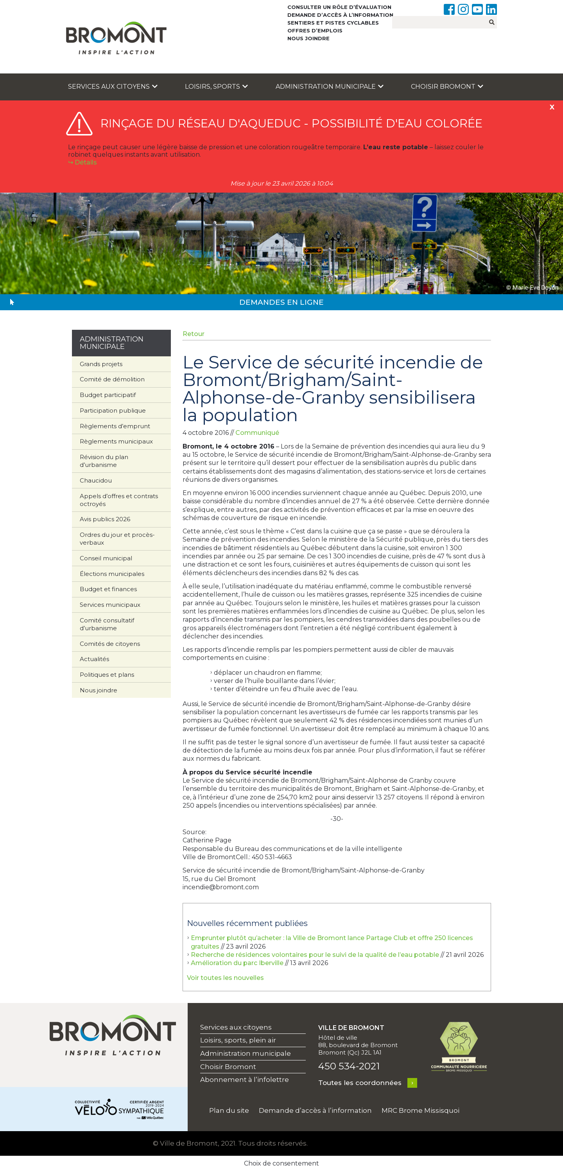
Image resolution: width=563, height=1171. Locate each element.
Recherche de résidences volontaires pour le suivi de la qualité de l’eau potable (315, 954)
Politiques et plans (107, 674)
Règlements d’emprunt (115, 426)
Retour (193, 334)
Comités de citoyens (110, 643)
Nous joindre (308, 38)
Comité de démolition (112, 379)
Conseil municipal (106, 558)
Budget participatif (108, 395)
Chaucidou (96, 480)
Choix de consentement (281, 1163)
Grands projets (101, 364)
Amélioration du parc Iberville (237, 963)
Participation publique (113, 410)
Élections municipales (112, 573)
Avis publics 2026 (105, 519)
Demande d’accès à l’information (340, 15)
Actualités (94, 659)
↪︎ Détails (82, 162)
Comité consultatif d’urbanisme (107, 624)
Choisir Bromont (447, 86)
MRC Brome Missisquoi (420, 1110)
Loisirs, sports (216, 86)
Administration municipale (330, 86)
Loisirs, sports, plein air (238, 1040)
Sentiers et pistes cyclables (333, 23)
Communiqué (257, 432)
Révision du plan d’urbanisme (104, 460)
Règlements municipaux (116, 441)
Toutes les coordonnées (360, 1083)
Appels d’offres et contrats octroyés (119, 500)
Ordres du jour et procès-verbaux (117, 538)
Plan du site (229, 1110)
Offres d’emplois (314, 30)
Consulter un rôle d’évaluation (339, 7)
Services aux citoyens (113, 86)
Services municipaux (110, 604)
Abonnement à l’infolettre (244, 1079)
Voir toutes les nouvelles (225, 977)
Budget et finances (108, 589)
